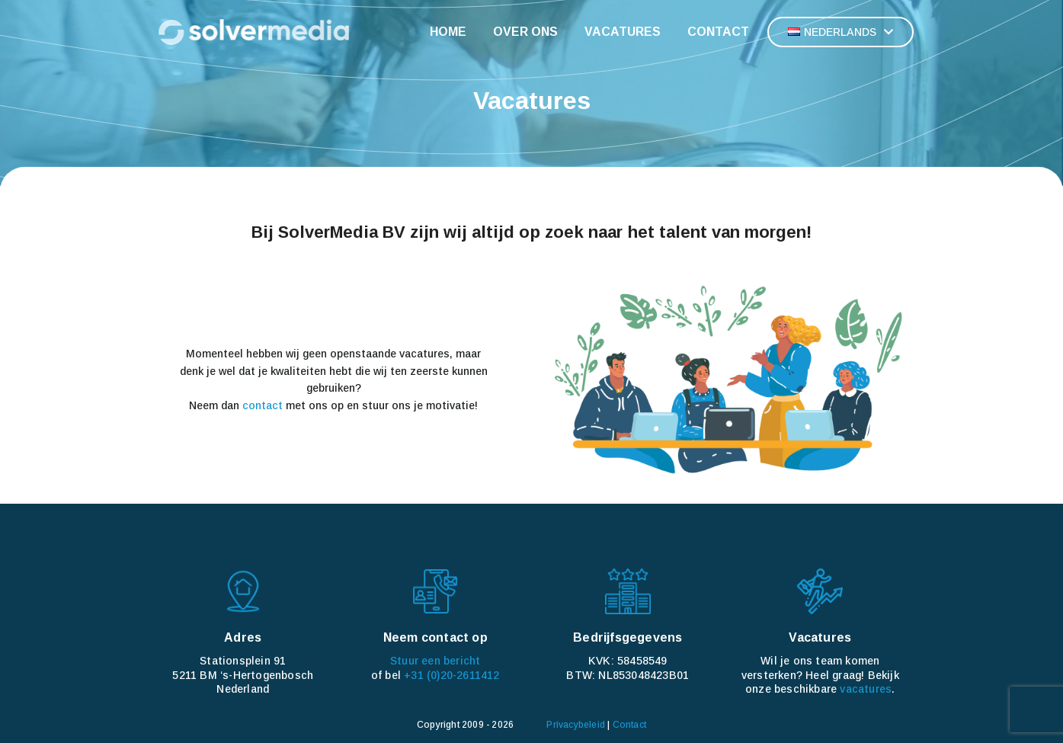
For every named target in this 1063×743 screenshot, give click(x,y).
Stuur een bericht (435, 661)
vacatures (866, 689)
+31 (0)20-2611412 (451, 675)
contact (262, 405)
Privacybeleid (575, 724)
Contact (629, 724)
